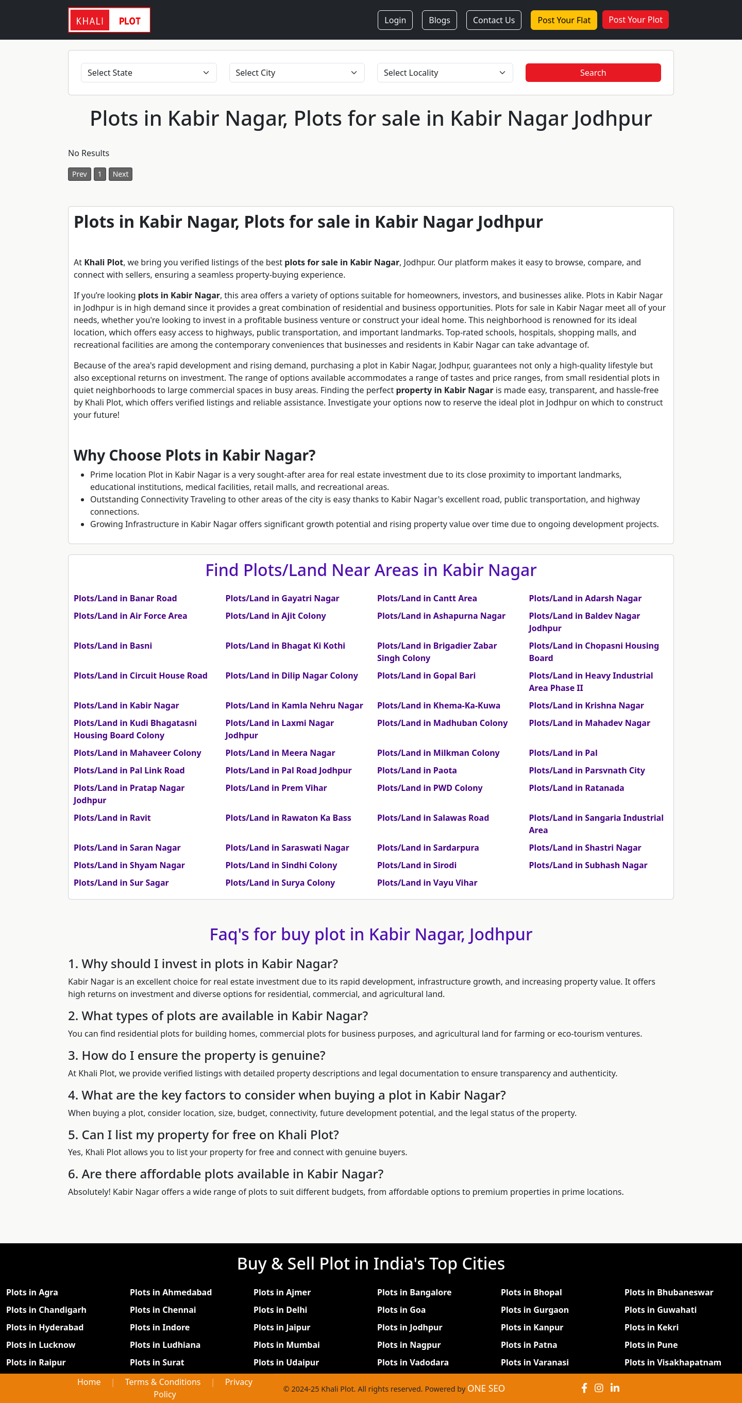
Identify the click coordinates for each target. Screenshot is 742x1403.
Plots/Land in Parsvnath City (587, 770)
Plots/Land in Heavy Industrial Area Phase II (591, 682)
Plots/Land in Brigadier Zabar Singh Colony (437, 652)
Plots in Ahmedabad (171, 1292)
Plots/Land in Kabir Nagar (126, 705)
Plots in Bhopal (531, 1292)
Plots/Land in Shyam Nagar (129, 865)
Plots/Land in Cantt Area (427, 598)
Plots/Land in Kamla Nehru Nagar (294, 705)
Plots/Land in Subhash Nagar (588, 865)
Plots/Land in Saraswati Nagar (287, 847)
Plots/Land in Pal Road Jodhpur (289, 770)
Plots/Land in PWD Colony (430, 787)
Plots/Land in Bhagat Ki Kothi (286, 645)
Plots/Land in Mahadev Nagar (590, 723)
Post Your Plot (636, 19)
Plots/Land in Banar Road (125, 598)
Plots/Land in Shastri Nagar (585, 847)
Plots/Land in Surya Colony (280, 882)
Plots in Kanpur (532, 1327)
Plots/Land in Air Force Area (131, 615)
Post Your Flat (564, 20)
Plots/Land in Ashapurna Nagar (441, 615)
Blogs (439, 20)
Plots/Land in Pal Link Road (129, 770)
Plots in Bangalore (414, 1292)
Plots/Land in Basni (113, 645)
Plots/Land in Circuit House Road (141, 675)
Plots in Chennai (163, 1309)
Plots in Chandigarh (46, 1309)
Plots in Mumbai (287, 1344)
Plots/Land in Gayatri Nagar (283, 598)
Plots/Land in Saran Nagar (127, 847)
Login (395, 20)
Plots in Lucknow (40, 1344)
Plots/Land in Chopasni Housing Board (594, 652)
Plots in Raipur (36, 1362)
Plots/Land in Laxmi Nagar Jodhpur (280, 729)
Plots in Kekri (652, 1327)
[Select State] (149, 72)
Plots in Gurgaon (535, 1309)
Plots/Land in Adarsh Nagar (585, 598)
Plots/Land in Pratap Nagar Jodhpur (129, 794)
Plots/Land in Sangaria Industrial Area (596, 824)
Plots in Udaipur (286, 1362)
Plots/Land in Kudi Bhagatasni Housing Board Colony (135, 729)
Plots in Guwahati (661, 1309)
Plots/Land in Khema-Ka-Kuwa (438, 705)
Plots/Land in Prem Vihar (276, 787)
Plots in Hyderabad (44, 1327)
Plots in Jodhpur (410, 1327)
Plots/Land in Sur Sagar (121, 882)
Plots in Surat (157, 1362)
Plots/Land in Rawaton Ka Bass (288, 817)
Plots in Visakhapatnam (673, 1362)
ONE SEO (486, 1388)
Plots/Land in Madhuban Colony (442, 723)
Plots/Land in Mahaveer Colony (137, 752)
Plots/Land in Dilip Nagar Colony (292, 675)
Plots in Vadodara (413, 1362)
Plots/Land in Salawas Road (433, 817)
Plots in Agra (32, 1292)
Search (593, 72)
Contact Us (494, 20)
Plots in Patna (529, 1344)
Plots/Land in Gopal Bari (426, 675)
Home (89, 1382)
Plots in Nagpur (409, 1344)
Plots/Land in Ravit (112, 817)
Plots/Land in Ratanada (577, 787)
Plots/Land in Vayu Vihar (427, 882)
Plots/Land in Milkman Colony (438, 752)
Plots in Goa (401, 1309)
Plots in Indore (160, 1327)
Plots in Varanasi (535, 1362)
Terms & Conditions (163, 1382)
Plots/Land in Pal (563, 752)
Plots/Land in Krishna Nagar (586, 705)
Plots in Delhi (280, 1309)
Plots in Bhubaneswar (669, 1292)
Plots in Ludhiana (165, 1344)
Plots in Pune (651, 1344)
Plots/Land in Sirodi (417, 865)
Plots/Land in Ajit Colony (276, 615)
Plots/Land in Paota (417, 770)
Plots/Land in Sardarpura (428, 847)
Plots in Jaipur (282, 1327)
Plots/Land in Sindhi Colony (282, 865)
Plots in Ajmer (282, 1292)
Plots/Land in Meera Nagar (280, 752)
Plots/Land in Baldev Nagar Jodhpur (584, 622)
